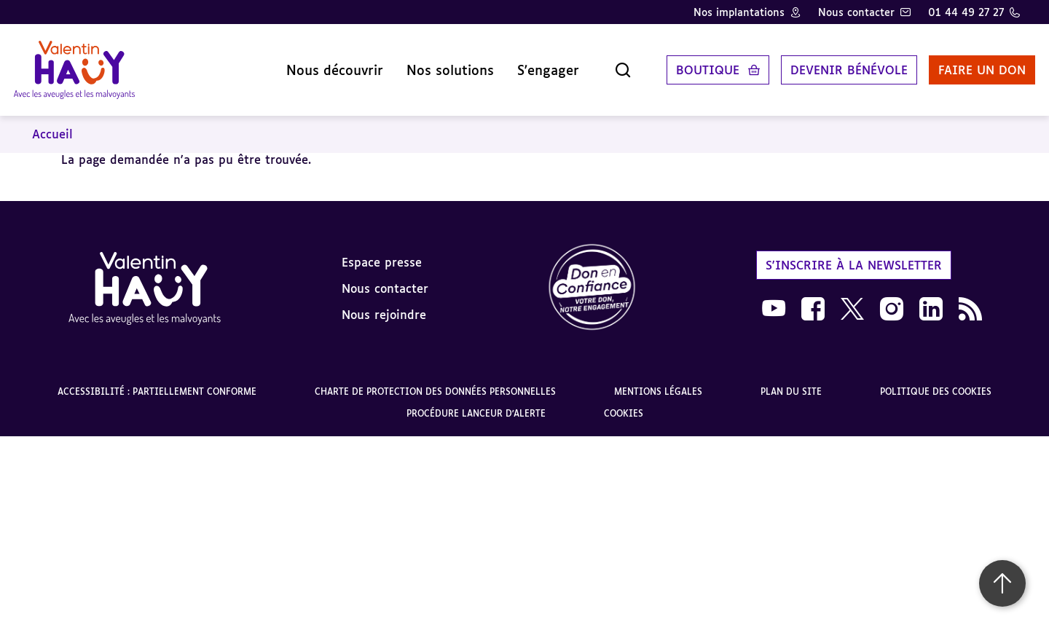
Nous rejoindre (384, 303)
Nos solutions (435, 65)
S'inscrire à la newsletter (854, 254)
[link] (592, 278)
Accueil (52, 123)
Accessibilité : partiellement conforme (157, 381)
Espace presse (382, 251)
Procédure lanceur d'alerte (476, 403)
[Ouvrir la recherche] (607, 64)
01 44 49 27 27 (966, 12)
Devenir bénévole (833, 65)
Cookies (623, 403)
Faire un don (966, 65)
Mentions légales (658, 381)
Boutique (692, 65)
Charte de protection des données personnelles (435, 381)
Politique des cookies (935, 381)
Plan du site (791, 381)
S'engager (533, 65)
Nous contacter (856, 12)
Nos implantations (739, 12)
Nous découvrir (319, 65)
